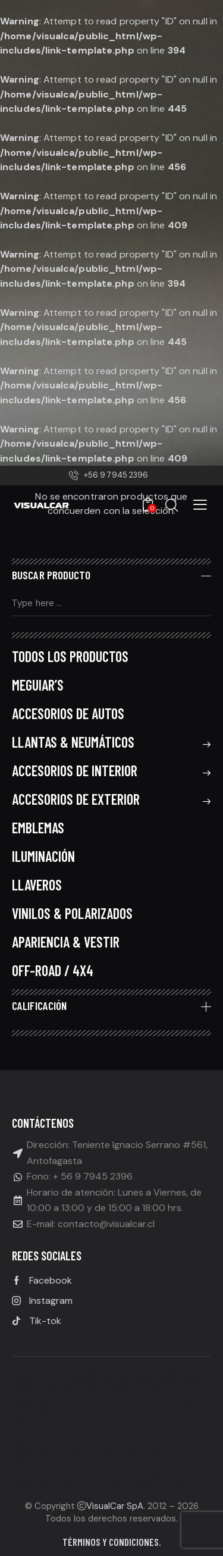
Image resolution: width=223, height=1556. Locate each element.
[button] (200, 504)
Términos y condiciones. (111, 1542)
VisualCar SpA (114, 1506)
